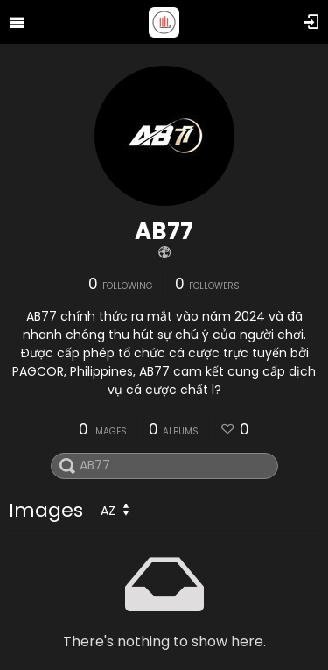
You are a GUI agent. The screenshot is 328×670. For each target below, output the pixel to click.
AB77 (164, 231)
